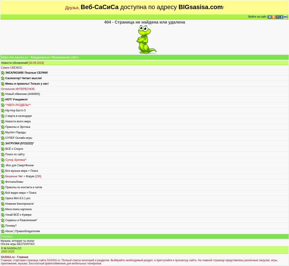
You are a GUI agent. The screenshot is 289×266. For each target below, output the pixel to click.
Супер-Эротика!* (16, 159)
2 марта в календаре (18, 116)
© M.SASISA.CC (11, 248)
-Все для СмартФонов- (19, 165)
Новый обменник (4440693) (22, 94)
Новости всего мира (18, 121)
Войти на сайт (257, 16)
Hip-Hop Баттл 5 (15, 110)
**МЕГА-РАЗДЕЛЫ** (18, 105)
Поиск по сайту (14, 154)
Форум (30, 176)
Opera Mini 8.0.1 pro (17, 198)
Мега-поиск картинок (18, 209)
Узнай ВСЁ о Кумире (18, 214)
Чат (20, 176)
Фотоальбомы (14, 181)
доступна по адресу (152, 7)
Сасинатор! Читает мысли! (23, 78)
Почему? (10, 225)
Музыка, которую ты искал (17, 240)
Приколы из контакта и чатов (23, 187)
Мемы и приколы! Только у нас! (26, 83)
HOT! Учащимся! (16, 99)
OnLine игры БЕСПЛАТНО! (18, 244)
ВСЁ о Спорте (14, 148)
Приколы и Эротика (17, 127)
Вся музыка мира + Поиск (21, 170)
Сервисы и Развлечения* (21, 220)
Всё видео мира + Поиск (20, 192)
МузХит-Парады (15, 132)
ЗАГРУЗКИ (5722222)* (19, 143)
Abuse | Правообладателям (22, 231)
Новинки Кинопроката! (19, 203)
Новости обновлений (14, 62)
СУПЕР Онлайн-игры (18, 138)
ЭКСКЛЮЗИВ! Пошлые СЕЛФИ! (26, 72)
